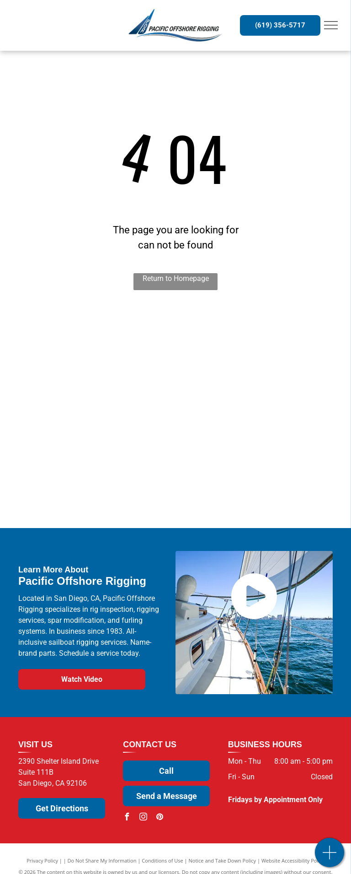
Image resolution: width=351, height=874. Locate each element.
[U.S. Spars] (107, 454)
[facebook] (127, 818)
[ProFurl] (243, 376)
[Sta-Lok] (107, 376)
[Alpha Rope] (243, 492)
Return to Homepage (176, 278)
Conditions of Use (162, 860)
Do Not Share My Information (102, 860)
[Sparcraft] (107, 415)
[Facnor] (243, 454)
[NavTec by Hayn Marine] (107, 492)
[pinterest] (159, 818)
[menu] (331, 25)
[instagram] (143, 818)
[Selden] (107, 337)
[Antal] (243, 415)
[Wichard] (243, 337)
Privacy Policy (42, 860)
